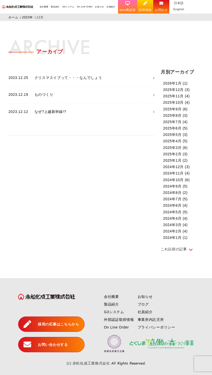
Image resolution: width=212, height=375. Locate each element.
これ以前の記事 (174, 249)
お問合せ (161, 6)
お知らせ (99, 6)
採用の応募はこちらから (51, 324)
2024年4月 (175, 218)
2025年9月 (175, 109)
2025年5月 (175, 135)
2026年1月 (175, 83)
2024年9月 (175, 186)
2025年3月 (175, 148)
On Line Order (85, 6)
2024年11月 (176, 173)
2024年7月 (175, 199)
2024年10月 (176, 180)
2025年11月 (176, 96)
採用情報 (145, 6)
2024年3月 (175, 225)
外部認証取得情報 (119, 320)
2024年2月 (175, 231)
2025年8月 (175, 115)
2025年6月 (175, 128)
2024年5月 (175, 212)
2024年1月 (175, 238)
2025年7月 (175, 122)
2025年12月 (176, 90)
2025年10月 (176, 102)
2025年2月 (175, 154)
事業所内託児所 (151, 320)
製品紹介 (55, 6)
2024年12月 (176, 167)
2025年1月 (175, 160)
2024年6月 (175, 205)
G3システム (68, 6)
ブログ (143, 304)
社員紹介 (111, 6)
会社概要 (44, 6)
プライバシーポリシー (156, 327)
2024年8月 (175, 193)
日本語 (179, 3)
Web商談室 (128, 6)
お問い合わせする (45, 344)
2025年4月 (175, 141)
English (179, 9)
